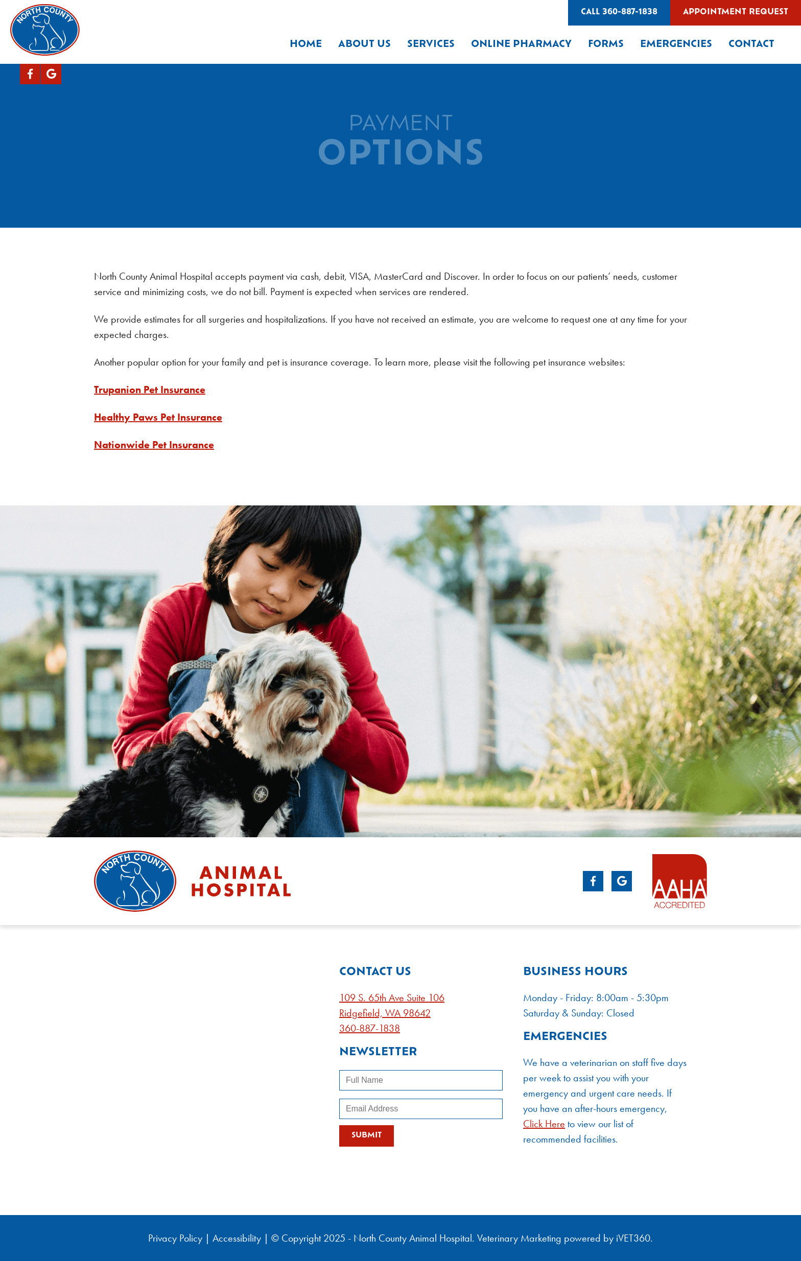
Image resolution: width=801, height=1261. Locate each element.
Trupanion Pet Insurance (149, 389)
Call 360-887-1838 (619, 12)
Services (431, 45)
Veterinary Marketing (519, 1238)
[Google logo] (51, 74)
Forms (606, 45)
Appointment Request (735, 12)
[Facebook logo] (30, 74)
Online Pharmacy (521, 45)
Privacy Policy (175, 1238)
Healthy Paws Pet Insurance (158, 417)
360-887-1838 (369, 1028)
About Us (364, 45)
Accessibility (237, 1238)
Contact (751, 45)
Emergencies (676, 45)
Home (306, 45)
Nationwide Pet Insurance (154, 444)
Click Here (544, 1123)
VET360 (633, 1238)
